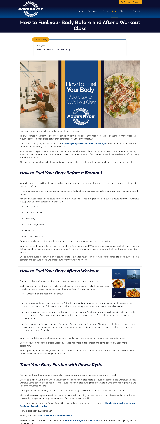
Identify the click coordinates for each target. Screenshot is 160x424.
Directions (124, 11)
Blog (114, 11)
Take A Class (93, 11)
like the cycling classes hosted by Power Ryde (84, 143)
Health (41, 49)
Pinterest (94, 420)
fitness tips (53, 49)
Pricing (106, 11)
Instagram (80, 420)
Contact (136, 11)
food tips (66, 49)
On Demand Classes (130, 2)
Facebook (69, 420)
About (81, 11)
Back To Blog (41, 40)
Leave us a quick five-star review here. (55, 415)
